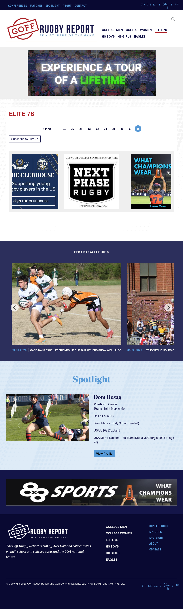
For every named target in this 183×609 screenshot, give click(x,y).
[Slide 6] (98, 458)
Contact (81, 5)
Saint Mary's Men (114, 408)
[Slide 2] (72, 458)
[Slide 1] (65, 458)
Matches (36, 5)
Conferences (17, 5)
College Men (112, 30)
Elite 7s (161, 30)
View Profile (104, 453)
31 (81, 129)
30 (73, 129)
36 (123, 129)
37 (131, 129)
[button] (19, 425)
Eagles (139, 36)
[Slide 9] (118, 458)
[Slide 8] (111, 458)
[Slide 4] (85, 458)
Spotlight (53, 5)
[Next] (168, 307)
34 (106, 129)
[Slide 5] (91, 458)
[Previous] (15, 307)
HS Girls (124, 36)
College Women (139, 30)
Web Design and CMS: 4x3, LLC (107, 583)
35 (114, 129)
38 (139, 129)
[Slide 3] (78, 458)
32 (90, 129)
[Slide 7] (104, 458)
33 (98, 129)
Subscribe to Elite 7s (24, 139)
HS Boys (108, 36)
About (67, 5)
